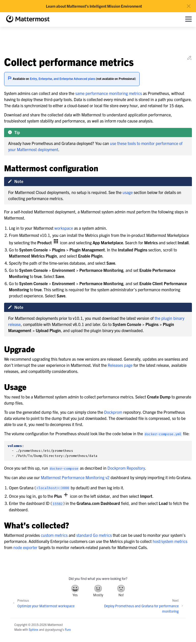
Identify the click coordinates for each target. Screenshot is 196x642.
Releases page (120, 365)
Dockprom (113, 412)
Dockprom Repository (126, 467)
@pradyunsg (53, 629)
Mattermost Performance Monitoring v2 (75, 477)
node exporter (25, 547)
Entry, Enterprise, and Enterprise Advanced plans (62, 78)
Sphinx (33, 629)
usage (127, 192)
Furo (68, 629)
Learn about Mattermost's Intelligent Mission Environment (94, 6)
